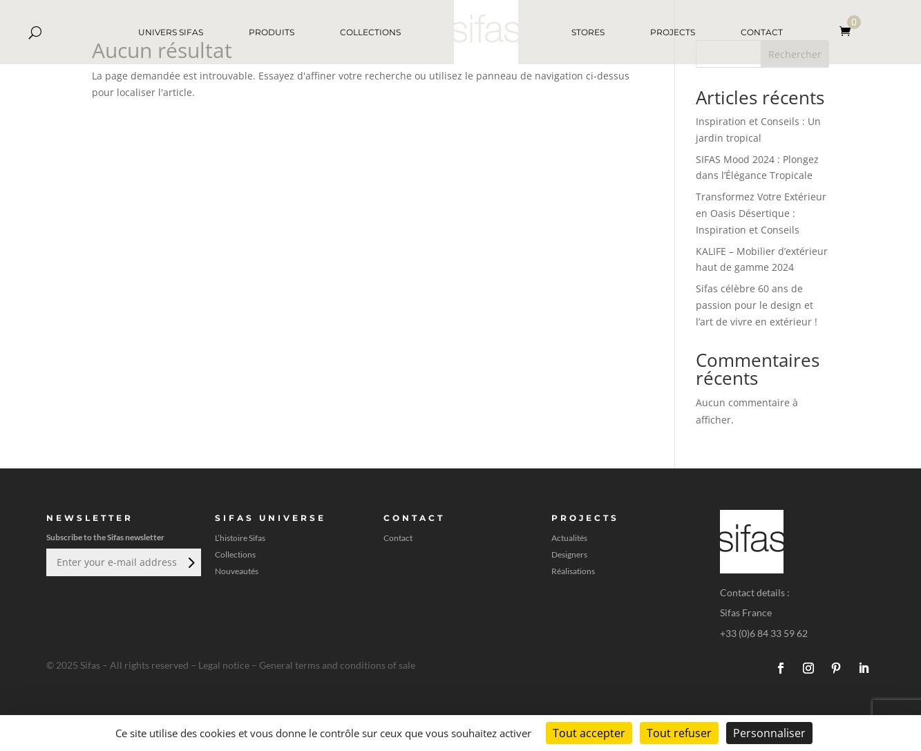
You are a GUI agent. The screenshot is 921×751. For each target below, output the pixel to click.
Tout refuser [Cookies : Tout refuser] (679, 733)
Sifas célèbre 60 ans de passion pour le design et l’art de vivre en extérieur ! (756, 305)
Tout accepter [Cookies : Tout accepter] (589, 733)
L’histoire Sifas (240, 538)
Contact (397, 538)
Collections (235, 555)
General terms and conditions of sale (337, 665)
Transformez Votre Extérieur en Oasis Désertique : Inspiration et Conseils (761, 213)
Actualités (569, 538)
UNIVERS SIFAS (170, 32)
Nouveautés (236, 571)
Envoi (190, 562)
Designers (569, 555)
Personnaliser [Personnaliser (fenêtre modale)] (769, 733)
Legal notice (223, 665)
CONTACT (762, 32)
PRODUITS (271, 32)
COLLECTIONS (370, 32)
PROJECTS (672, 32)
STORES (588, 32)
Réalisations (573, 571)
